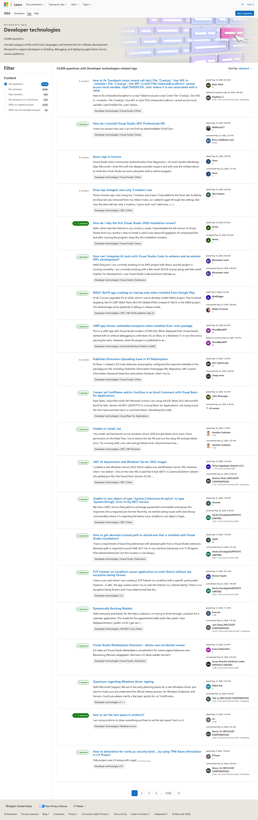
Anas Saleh (217, 84)
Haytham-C (218, 96)
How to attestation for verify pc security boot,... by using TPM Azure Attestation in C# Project (147, 753)
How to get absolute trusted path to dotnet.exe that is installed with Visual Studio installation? (144, 536)
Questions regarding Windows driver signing (123, 681)
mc (213, 718)
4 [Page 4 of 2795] (156, 793)
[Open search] (242, 4)
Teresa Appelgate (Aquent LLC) (228, 465)
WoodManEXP (219, 329)
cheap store (218, 375)
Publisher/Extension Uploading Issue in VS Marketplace (130, 359)
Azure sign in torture (107, 157)
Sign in (250, 4)
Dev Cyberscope (220, 362)
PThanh (216, 755)
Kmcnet (216, 612)
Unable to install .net (107, 428)
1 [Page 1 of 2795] (134, 793)
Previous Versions (30, 814)
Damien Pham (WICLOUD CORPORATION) (225, 480)
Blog (45, 814)
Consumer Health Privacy (94, 814)
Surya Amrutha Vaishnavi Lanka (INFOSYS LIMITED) (228, 663)
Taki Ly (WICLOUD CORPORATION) (230, 698)
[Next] (178, 793)
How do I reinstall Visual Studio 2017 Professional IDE (129, 123)
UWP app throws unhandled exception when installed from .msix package (143, 326)
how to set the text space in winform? (118, 715)
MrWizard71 (218, 127)
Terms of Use (120, 814)
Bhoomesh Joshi (220, 260)
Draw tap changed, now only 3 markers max (122, 190)
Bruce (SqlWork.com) (223, 139)
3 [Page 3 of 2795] (149, 793)
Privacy (72, 814)
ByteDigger (217, 296)
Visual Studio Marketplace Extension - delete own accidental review (139, 645)
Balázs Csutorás (220, 308)
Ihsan (215, 160)
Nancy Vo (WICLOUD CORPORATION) (223, 733)
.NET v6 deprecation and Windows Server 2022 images (130, 462)
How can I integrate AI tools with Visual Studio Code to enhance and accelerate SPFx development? (147, 257)
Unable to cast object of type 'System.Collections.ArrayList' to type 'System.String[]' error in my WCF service (138, 500)
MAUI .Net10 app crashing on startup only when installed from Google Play (144, 292)
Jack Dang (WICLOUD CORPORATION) (223, 626)
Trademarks (160, 814)
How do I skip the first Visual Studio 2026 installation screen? (134, 223)
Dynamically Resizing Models (112, 608)
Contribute (58, 814)
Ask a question (244, 13)
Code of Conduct (139, 814)
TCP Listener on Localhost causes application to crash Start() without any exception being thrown (142, 573)
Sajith (215, 539)
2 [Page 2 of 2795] (141, 793)
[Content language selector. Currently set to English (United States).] (19, 806)
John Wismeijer (220, 396)
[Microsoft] (6, 4)
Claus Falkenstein (221, 648)
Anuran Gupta (219, 575)
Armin (215, 226)
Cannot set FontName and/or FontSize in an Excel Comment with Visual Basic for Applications (145, 393)
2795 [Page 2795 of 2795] (168, 793)
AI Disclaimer (10, 814)
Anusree (216, 502)
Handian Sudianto (221, 432)
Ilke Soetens (218, 193)
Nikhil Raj (217, 685)
